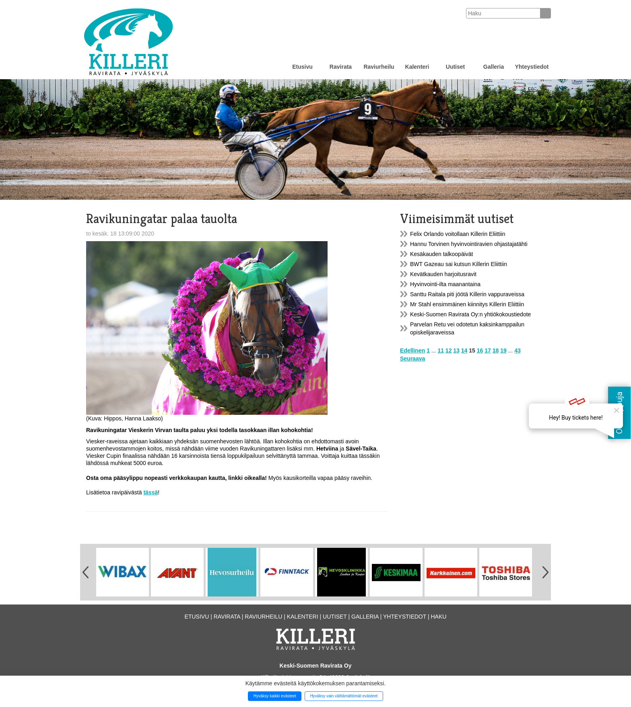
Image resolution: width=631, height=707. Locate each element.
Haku (438, 616)
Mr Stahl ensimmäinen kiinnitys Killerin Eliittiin (467, 304)
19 (503, 350)
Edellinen (412, 350)
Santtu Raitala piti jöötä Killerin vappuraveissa (467, 294)
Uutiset (455, 67)
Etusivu (302, 67)
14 (464, 350)
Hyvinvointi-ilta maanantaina (445, 284)
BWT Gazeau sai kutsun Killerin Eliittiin (458, 264)
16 (480, 350)
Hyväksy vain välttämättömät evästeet (343, 696)
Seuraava (412, 358)
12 (448, 350)
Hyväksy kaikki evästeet (275, 696)
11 (440, 350)
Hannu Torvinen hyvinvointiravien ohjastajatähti (469, 244)
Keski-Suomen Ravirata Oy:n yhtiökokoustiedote (470, 314)
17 (488, 350)
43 (517, 350)
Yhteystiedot (532, 67)
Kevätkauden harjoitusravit (443, 274)
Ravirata (341, 67)
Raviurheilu (378, 67)
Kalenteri (417, 67)
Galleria (493, 67)
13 (456, 350)
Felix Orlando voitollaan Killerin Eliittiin (457, 234)
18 (496, 350)
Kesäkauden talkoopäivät (441, 254)
